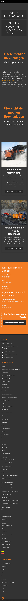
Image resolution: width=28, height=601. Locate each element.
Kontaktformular (5, 547)
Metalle (3, 431)
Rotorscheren (5, 387)
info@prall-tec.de (9, 357)
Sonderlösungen (5, 453)
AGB (2, 588)
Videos (3, 510)
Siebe (3, 472)
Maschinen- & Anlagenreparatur (10, 491)
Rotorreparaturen (6, 494)
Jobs (2, 528)
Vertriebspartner (5, 544)
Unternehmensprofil (6, 525)
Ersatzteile (4, 457)
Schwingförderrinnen (7, 406)
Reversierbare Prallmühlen (8, 375)
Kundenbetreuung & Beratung (9, 503)
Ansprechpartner (6, 541)
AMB (2, 591)
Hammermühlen (5, 381)
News (2, 513)
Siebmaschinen (5, 400)
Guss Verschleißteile (6, 466)
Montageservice (5, 478)
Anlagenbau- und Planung (8, 484)
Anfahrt (3, 579)
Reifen (3, 450)
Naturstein (4, 447)
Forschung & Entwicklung (8, 488)
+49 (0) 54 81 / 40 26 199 (10, 354)
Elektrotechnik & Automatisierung (10, 500)
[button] (2, 598)
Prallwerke (4, 469)
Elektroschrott (5, 434)
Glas (2, 425)
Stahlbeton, (5, 80)
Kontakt (3, 538)
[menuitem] (2, 551)
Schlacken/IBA (5, 428)
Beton (3, 441)
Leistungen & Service (7, 482)
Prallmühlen (4, 372)
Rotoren (3, 403)
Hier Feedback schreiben (14, 323)
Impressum (4, 585)
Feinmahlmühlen (6, 378)
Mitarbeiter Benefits (6, 535)
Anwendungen (5, 419)
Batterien (4, 438)
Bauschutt (12, 80)
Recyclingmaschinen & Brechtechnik (11, 369)
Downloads (4, 519)
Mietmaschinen (5, 416)
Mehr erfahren (14, 191)
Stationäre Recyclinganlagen (9, 397)
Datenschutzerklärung (7, 582)
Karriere (3, 523)
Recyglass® (4, 409)
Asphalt (3, 444)
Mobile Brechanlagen (7, 391)
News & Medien (5, 507)
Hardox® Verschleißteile (7, 459)
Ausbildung (4, 531)
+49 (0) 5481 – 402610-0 (10, 351)
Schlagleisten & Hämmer (8, 463)
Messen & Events (6, 516)
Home (3, 366)
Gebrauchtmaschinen (7, 412)
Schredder (4, 384)
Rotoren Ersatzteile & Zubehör (9, 475)
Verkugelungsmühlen (7, 394)
